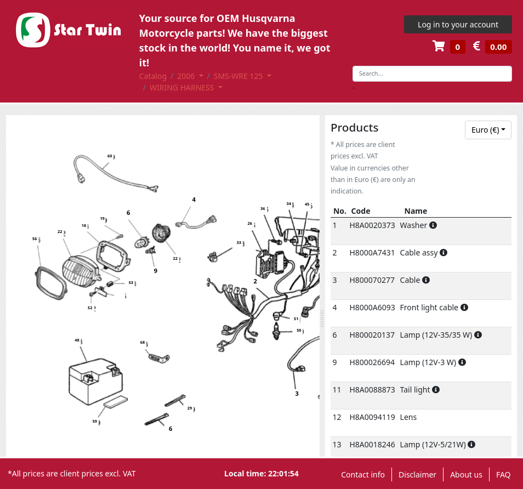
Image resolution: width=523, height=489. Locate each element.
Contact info (363, 474)
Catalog (153, 76)
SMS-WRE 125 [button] (239, 76)
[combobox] (488, 130)
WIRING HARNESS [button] (183, 87)
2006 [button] (187, 76)
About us (466, 474)
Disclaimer (417, 474)
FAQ (503, 474)
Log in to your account (458, 24)
